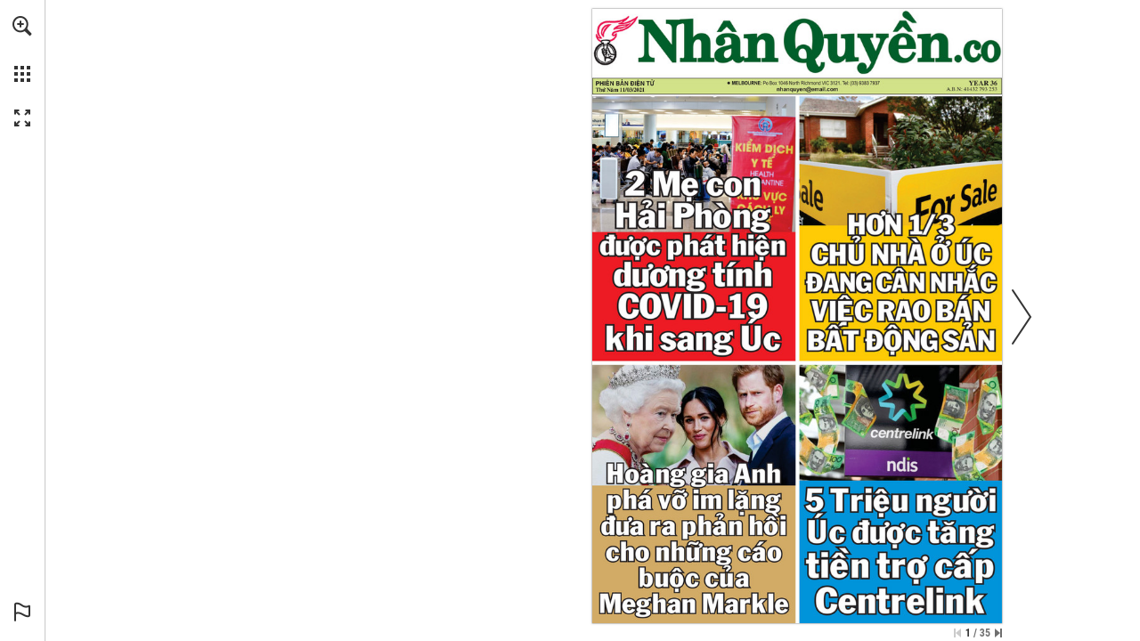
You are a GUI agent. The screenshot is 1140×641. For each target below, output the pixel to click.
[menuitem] (22, 49)
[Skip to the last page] (998, 633)
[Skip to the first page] (957, 633)
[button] (22, 26)
